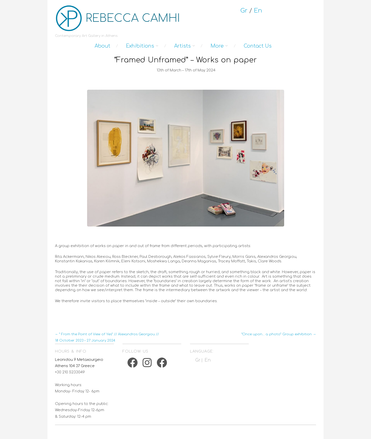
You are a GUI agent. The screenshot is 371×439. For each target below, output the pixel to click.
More (217, 46)
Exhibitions (140, 46)
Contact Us (258, 46)
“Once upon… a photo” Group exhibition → (278, 334)
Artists (182, 46)
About (102, 46)
